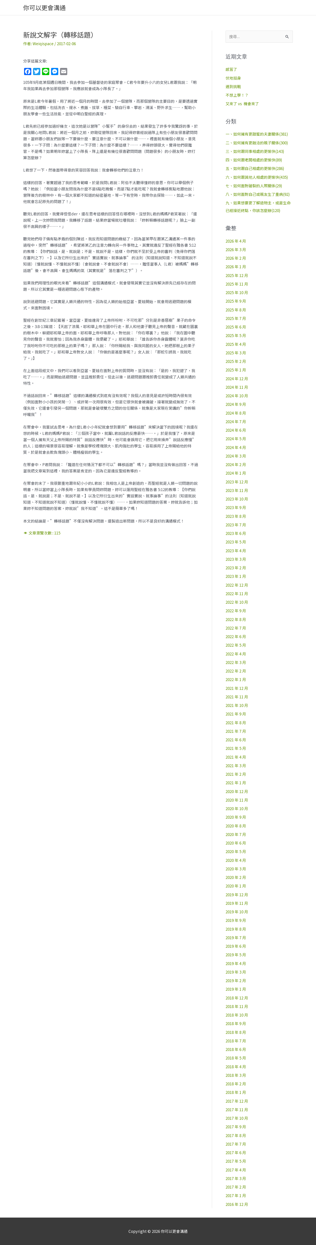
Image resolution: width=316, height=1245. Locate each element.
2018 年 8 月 (236, 1032)
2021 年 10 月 (237, 705)
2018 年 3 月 (236, 1075)
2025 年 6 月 (236, 327)
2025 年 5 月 (236, 335)
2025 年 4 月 (236, 344)
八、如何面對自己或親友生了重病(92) (258, 194)
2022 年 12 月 (237, 585)
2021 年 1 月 (236, 782)
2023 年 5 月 (236, 542)
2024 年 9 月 (236, 404)
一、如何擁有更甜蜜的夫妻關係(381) (257, 134)
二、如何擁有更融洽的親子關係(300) (257, 142)
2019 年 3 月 (236, 972)
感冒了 (231, 69)
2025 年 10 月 (237, 292)
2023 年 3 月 (236, 559)
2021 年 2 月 (236, 774)
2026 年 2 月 (236, 258)
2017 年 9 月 (236, 1126)
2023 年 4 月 (236, 550)
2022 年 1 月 (236, 679)
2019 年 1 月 (236, 989)
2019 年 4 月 (236, 963)
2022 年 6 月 (236, 636)
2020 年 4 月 (236, 860)
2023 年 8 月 (236, 516)
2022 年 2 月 (236, 671)
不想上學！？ (237, 95)
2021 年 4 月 (236, 757)
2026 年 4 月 (236, 241)
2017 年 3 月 (236, 1178)
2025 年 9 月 (236, 301)
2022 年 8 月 (236, 619)
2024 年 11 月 (237, 387)
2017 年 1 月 (236, 1195)
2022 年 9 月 (236, 610)
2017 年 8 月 (236, 1135)
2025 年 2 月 (236, 361)
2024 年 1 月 (236, 473)
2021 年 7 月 (236, 731)
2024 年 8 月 (236, 413)
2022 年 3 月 (236, 662)
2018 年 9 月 (236, 1023)
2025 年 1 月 (236, 370)
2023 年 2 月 (236, 567)
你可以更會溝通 (44, 7)
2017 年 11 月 (237, 1109)
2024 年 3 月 (236, 456)
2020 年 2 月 (236, 877)
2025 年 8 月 (236, 310)
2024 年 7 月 (236, 421)
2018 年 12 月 (237, 998)
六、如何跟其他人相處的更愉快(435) (257, 177)
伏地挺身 (233, 78)
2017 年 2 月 (236, 1187)
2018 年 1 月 (236, 1092)
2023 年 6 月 (236, 533)
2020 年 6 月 (236, 843)
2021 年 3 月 (236, 765)
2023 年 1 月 (236, 576)
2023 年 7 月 (236, 525)
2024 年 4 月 (236, 447)
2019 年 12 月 (237, 894)
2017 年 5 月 (236, 1161)
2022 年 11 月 (237, 593)
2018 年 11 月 (237, 1006)
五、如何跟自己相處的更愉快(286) (255, 168)
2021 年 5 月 (236, 748)
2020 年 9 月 (236, 817)
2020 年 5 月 (236, 851)
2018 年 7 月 (236, 1041)
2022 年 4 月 (236, 654)
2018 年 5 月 (236, 1058)
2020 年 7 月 (236, 834)
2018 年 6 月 (236, 1049)
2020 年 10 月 (237, 808)
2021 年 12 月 (237, 688)
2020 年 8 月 (236, 826)
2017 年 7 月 (236, 1144)
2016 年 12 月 (237, 1204)
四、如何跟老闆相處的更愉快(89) (254, 160)
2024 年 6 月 (236, 430)
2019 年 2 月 (236, 980)
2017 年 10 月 (237, 1118)
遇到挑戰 (233, 86)
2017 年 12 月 (237, 1101)
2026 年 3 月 (236, 249)
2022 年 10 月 (237, 602)
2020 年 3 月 (236, 869)
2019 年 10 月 (237, 911)
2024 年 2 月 (236, 464)
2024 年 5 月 (236, 438)
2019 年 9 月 (236, 920)
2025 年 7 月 (236, 318)
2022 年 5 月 (236, 645)
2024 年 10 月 (237, 395)
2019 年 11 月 (237, 903)
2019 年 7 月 (236, 937)
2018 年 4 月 (236, 1066)
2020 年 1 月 (236, 886)
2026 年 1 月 (236, 266)
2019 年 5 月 (236, 954)
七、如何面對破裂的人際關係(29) (254, 185)
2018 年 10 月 (237, 1015)
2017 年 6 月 (236, 1152)
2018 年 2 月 (236, 1083)
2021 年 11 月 (237, 697)
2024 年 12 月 (237, 378)
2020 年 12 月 (237, 791)
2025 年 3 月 (236, 352)
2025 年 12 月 (237, 275)
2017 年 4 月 (236, 1170)
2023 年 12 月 (237, 482)
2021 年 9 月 (236, 714)
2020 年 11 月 (237, 800)
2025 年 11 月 (237, 284)
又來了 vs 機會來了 (242, 103)
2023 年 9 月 (236, 507)
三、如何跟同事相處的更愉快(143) (255, 151)
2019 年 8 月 (236, 929)
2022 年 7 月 (236, 628)
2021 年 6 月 (236, 739)
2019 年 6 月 (236, 946)
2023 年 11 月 (237, 490)
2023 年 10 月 (237, 499)
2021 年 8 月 (236, 722)
